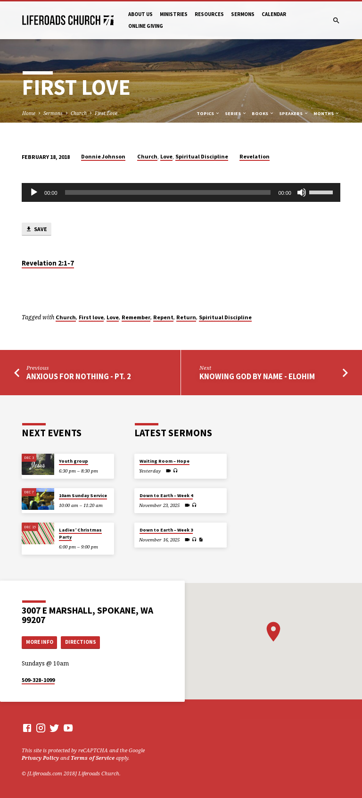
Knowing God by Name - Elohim (257, 377)
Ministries (174, 14)
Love (166, 156)
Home (28, 113)
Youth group (73, 461)
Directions (80, 642)
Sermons (243, 14)
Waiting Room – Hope (164, 461)
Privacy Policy (40, 757)
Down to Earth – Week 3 (166, 530)
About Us (140, 14)
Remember (136, 317)
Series (236, 113)
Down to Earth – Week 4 (166, 495)
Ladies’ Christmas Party (80, 533)
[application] (181, 192)
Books (263, 113)
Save (36, 229)
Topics (208, 113)
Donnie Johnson (103, 156)
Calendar (274, 14)
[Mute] (301, 192)
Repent (163, 317)
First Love (106, 113)
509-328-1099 (38, 679)
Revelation (254, 156)
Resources (209, 14)
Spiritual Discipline (201, 156)
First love (91, 317)
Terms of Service (93, 757)
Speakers (294, 113)
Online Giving (145, 26)
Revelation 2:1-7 (48, 263)
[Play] (34, 192)
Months (326, 113)
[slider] (168, 192)
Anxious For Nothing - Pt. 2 (78, 377)
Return (186, 317)
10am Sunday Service (83, 495)
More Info (39, 642)
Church (79, 113)
